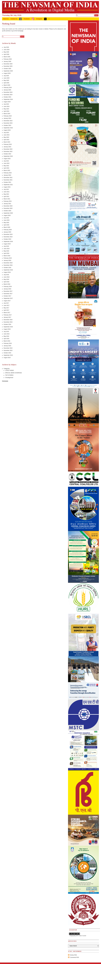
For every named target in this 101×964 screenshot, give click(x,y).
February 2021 (8, 201)
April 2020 (6, 225)
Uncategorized (9, 377)
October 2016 (7, 324)
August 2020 (7, 215)
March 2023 (7, 142)
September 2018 (8, 270)
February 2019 (8, 258)
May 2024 (6, 109)
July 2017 (6, 303)
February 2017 (8, 315)
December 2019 (8, 234)
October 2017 (7, 296)
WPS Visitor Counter (81, 935)
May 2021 (6, 194)
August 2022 (7, 158)
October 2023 (7, 125)
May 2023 (6, 137)
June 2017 (6, 305)
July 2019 (6, 246)
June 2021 (6, 191)
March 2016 (7, 341)
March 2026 (7, 56)
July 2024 (6, 104)
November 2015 (8, 350)
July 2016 (6, 331)
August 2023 (7, 130)
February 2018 (8, 286)
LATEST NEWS (9, 370)
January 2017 (7, 317)
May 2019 (6, 251)
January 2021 (7, 203)
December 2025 (8, 64)
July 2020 (6, 218)
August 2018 (7, 272)
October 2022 (7, 154)
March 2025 (7, 85)
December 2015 (8, 348)
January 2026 (7, 61)
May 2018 (6, 279)
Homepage (5, 381)
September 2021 (8, 184)
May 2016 (6, 336)
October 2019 (7, 239)
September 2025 (8, 71)
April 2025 (6, 83)
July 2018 (6, 274)
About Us (6, 19)
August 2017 (7, 300)
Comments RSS (74, 957)
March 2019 (7, 255)
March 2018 (7, 284)
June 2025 (6, 78)
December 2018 (8, 263)
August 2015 (7, 357)
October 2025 (7, 68)
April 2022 (6, 168)
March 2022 (7, 170)
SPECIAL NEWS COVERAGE (13, 373)
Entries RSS (73, 955)
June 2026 (6, 49)
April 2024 (6, 111)
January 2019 (7, 260)
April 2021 (6, 196)
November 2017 (8, 293)
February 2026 (8, 59)
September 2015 (8, 355)
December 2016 (8, 319)
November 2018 (8, 265)
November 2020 (8, 208)
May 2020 (6, 222)
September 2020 (8, 213)
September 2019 (8, 241)
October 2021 (7, 182)
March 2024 (7, 113)
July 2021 (6, 189)
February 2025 (8, 87)
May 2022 (6, 165)
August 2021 (7, 187)
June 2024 (6, 106)
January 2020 (7, 232)
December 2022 (8, 149)
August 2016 (7, 329)
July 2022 (6, 161)
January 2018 (7, 289)
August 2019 (7, 244)
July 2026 (6, 47)
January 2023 (7, 146)
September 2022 (8, 156)
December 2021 (8, 177)
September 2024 (8, 99)
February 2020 (8, 229)
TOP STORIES (9, 375)
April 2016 (6, 338)
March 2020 (7, 227)
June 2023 (6, 135)
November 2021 (8, 180)
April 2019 (6, 253)
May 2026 (6, 52)
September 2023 (8, 128)
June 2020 (6, 220)
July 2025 (6, 75)
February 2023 (8, 144)
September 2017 (8, 298)
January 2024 (7, 118)
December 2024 (8, 92)
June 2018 (6, 277)
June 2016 (6, 334)
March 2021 (7, 199)
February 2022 (8, 173)
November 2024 (8, 94)
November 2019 (8, 236)
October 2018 (7, 267)
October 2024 (7, 97)
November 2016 (8, 322)
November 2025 (8, 66)
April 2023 (6, 139)
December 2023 (8, 120)
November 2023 (8, 123)
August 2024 (7, 101)
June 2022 (6, 163)
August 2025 (7, 73)
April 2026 (6, 54)
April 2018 (6, 282)
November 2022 (8, 151)
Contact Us (14, 19)
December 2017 (8, 291)
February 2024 (8, 116)
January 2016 (7, 345)
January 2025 (7, 90)
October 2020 (7, 210)
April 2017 (6, 310)
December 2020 (8, 206)
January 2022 (7, 175)
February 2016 (8, 343)
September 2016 (8, 327)
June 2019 (6, 248)
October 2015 (7, 353)
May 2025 (6, 80)
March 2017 (7, 312)
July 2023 (6, 132)
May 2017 (6, 308)
